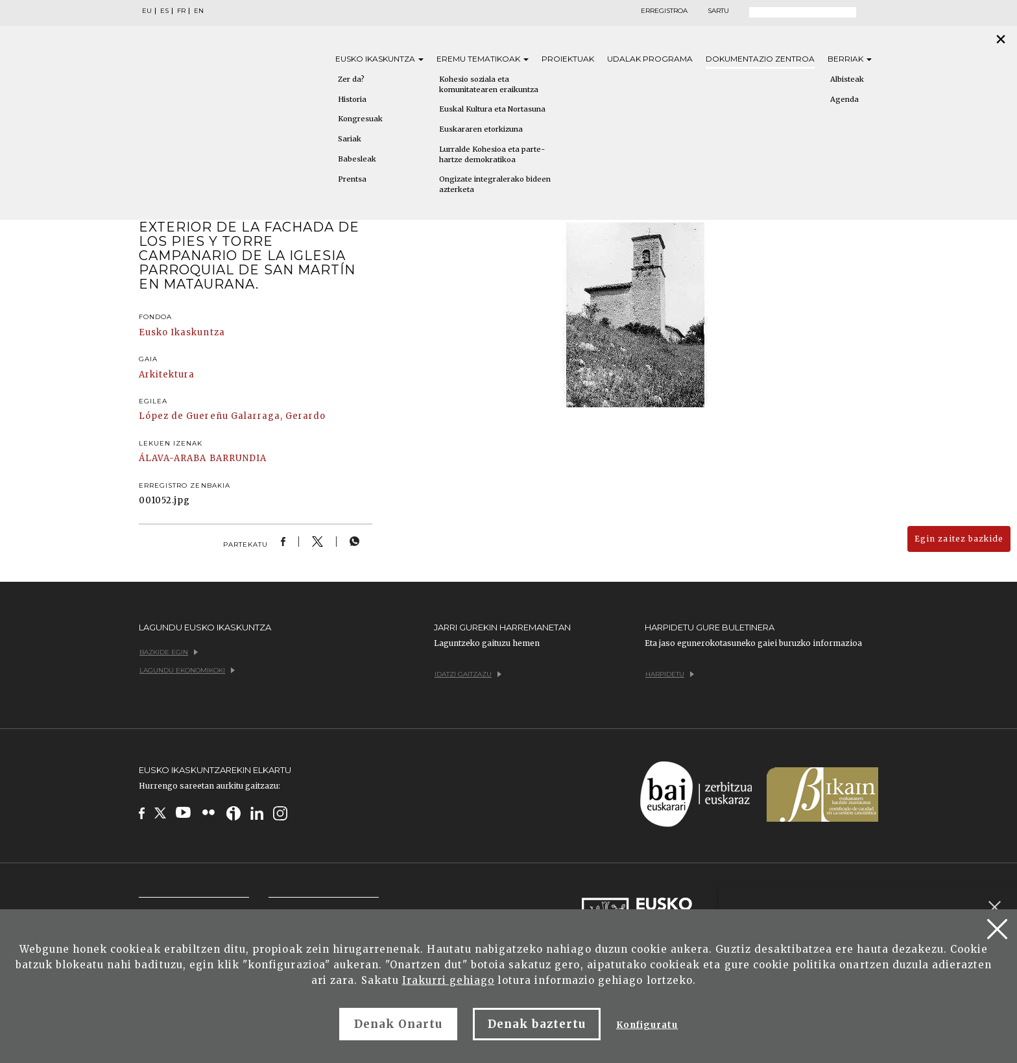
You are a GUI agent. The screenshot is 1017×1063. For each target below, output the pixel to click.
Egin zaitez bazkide (959, 538)
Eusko (379, 59)
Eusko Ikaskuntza (182, 332)
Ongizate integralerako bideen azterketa (495, 184)
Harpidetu (669, 674)
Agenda (844, 99)
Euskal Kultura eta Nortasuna (492, 108)
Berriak (850, 59)
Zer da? (351, 79)
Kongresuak (360, 118)
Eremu (483, 59)
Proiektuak (568, 59)
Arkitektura (167, 374)
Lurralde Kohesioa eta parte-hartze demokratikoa (492, 154)
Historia (352, 99)
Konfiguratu (647, 1025)
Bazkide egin (168, 652)
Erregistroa (664, 11)
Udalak (650, 59)
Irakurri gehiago (448, 980)
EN (199, 11)
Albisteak (847, 79)
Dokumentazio (760, 59)
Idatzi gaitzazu (468, 674)
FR (181, 11)
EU (147, 11)
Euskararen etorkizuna (481, 129)
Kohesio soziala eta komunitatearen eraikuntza (488, 84)
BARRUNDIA (238, 458)
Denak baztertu (537, 1024)
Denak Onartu (398, 1024)
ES (164, 11)
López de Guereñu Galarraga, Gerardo (232, 416)
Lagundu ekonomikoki (187, 670)
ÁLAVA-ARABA (172, 458)
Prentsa (352, 179)
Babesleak (357, 158)
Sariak (349, 138)
